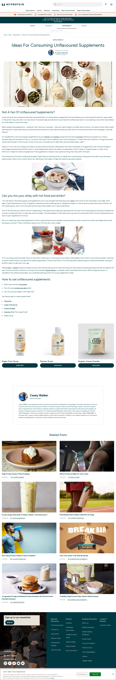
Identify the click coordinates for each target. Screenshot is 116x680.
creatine (56, 137)
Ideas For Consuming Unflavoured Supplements (36, 35)
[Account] (106, 4)
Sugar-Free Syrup (10, 305)
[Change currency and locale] (23, 656)
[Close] (113, 674)
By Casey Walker (61, 53)
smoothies (23, 284)
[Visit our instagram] (5, 663)
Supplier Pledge (87, 661)
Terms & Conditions (88, 643)
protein (80, 137)
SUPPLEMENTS (58, 40)
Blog (10, 35)
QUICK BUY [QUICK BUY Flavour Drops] (58, 365)
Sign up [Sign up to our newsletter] (10, 622)
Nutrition (47, 10)
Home (5, 35)
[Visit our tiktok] (14, 663)
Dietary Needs (70, 646)
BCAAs (47, 137)
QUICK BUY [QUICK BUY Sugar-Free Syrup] (20, 365)
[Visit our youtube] (18, 663)
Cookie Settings (9, 651)
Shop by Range (71, 642)
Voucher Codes (105, 625)
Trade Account (87, 648)
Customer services (57, 625)
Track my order (56, 650)
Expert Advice (30, 10)
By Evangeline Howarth (77, 559)
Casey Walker (39, 395)
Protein (39, 10)
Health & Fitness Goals (71, 636)
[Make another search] (58, 30)
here (52, 678)
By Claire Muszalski (76, 518)
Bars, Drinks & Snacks (68, 10)
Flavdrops (8, 301)
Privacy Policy (86, 639)
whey (73, 201)
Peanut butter (50, 270)
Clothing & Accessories (70, 628)
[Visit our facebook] (10, 663)
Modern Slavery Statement (87, 633)
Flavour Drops (46, 361)
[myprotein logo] (13, 4)
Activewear (55, 10)
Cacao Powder (9, 308)
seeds (15, 268)
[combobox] (77, 4)
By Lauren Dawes (17, 477)
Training (32, 26)
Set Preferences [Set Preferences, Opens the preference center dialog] (82, 674)
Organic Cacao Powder (89, 361)
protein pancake (20, 288)
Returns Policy (56, 638)
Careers (84, 656)
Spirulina (7, 312)
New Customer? (71, 650)
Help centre (55, 634)
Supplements (66, 26)
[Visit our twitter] (23, 663)
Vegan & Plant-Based (83, 10)
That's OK (95, 674)
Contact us (55, 629)
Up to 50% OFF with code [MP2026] (58, 20)
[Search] (55, 4)
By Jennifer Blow (17, 602)
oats (9, 268)
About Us (85, 623)
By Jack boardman (17, 518)
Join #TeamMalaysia (88, 652)
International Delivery (55, 644)
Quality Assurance (88, 627)
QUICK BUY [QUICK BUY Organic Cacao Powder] (96, 365)
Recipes (84, 26)
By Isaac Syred (73, 477)
